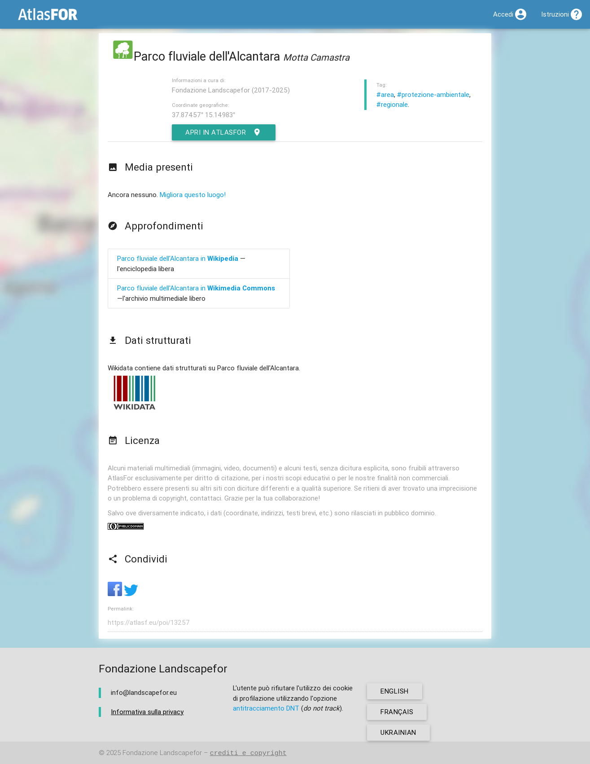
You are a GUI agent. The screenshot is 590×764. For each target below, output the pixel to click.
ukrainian (398, 732)
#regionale (392, 104)
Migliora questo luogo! (193, 194)
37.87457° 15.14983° (203, 114)
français (396, 711)
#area (385, 94)
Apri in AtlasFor (223, 132)
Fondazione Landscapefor (162, 753)
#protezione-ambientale (433, 94)
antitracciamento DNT (266, 708)
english (394, 691)
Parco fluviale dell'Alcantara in (177, 258)
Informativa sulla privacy (147, 711)
